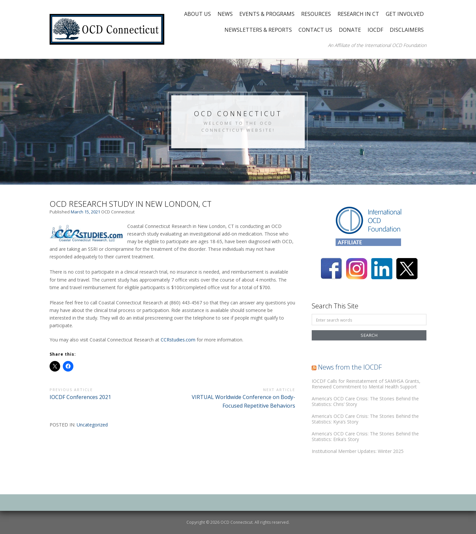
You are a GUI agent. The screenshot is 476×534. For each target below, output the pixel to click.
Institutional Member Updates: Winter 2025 (358, 451)
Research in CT (358, 14)
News (225, 14)
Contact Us (315, 29)
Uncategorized (92, 425)
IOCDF (375, 29)
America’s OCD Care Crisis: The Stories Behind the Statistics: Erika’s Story (365, 436)
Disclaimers (407, 29)
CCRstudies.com (178, 339)
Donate (350, 29)
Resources (316, 14)
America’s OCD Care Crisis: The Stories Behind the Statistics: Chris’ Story (365, 401)
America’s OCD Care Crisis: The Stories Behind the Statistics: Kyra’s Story (365, 419)
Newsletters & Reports (258, 29)
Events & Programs (267, 14)
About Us (197, 14)
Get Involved (405, 14)
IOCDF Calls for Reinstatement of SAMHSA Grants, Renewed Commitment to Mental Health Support (366, 384)
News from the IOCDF (350, 367)
